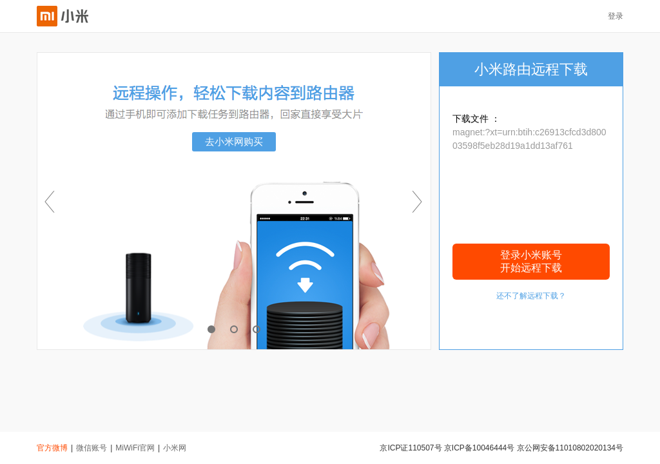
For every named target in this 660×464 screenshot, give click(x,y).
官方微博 (52, 447)
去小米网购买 (234, 141)
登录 (615, 16)
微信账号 (91, 447)
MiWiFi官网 (135, 447)
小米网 (174, 447)
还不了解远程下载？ (531, 295)
